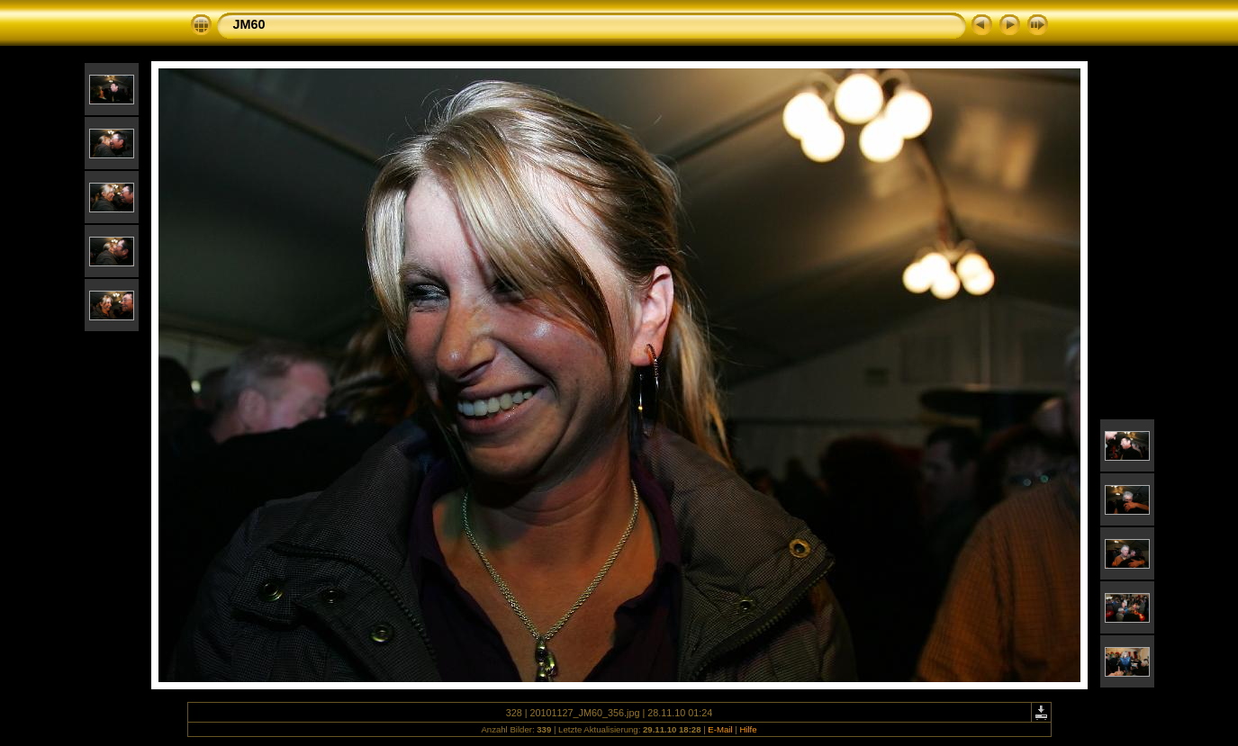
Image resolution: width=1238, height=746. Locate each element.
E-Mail (720, 729)
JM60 (249, 24)
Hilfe (747, 729)
